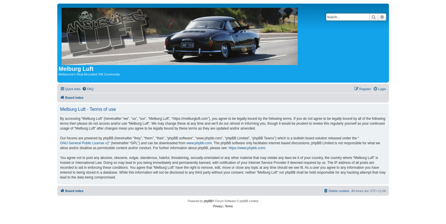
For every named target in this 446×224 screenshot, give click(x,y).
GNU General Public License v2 (84, 143)
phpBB (208, 201)
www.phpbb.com (199, 143)
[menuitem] (88, 89)
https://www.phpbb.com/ (247, 148)
